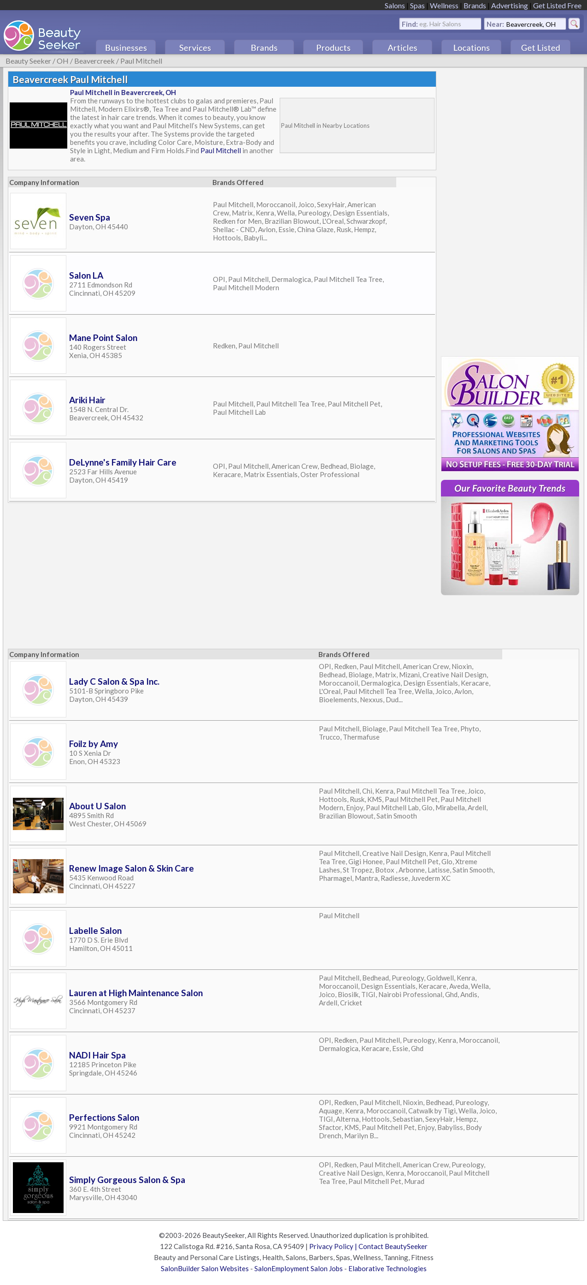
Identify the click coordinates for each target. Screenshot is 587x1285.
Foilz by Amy (93, 743)
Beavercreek (94, 60)
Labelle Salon (95, 930)
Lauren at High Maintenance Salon (136, 992)
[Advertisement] (510, 209)
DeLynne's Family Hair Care (122, 462)
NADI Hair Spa (97, 1055)
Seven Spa (89, 217)
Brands (475, 5)
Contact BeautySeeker (393, 1246)
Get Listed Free (557, 5)
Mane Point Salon (103, 337)
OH (63, 60)
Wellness (444, 5)
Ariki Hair (87, 399)
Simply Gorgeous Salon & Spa (127, 1179)
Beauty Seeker (28, 60)
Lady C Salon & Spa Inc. (114, 681)
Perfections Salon (104, 1117)
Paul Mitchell (141, 60)
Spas (417, 5)
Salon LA (86, 275)
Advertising (509, 5)
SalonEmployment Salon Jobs (298, 1268)
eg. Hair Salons (440, 23)
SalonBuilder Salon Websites (205, 1268)
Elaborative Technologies (387, 1268)
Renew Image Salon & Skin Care (131, 868)
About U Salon (97, 806)
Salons (395, 5)
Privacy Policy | (333, 1246)
